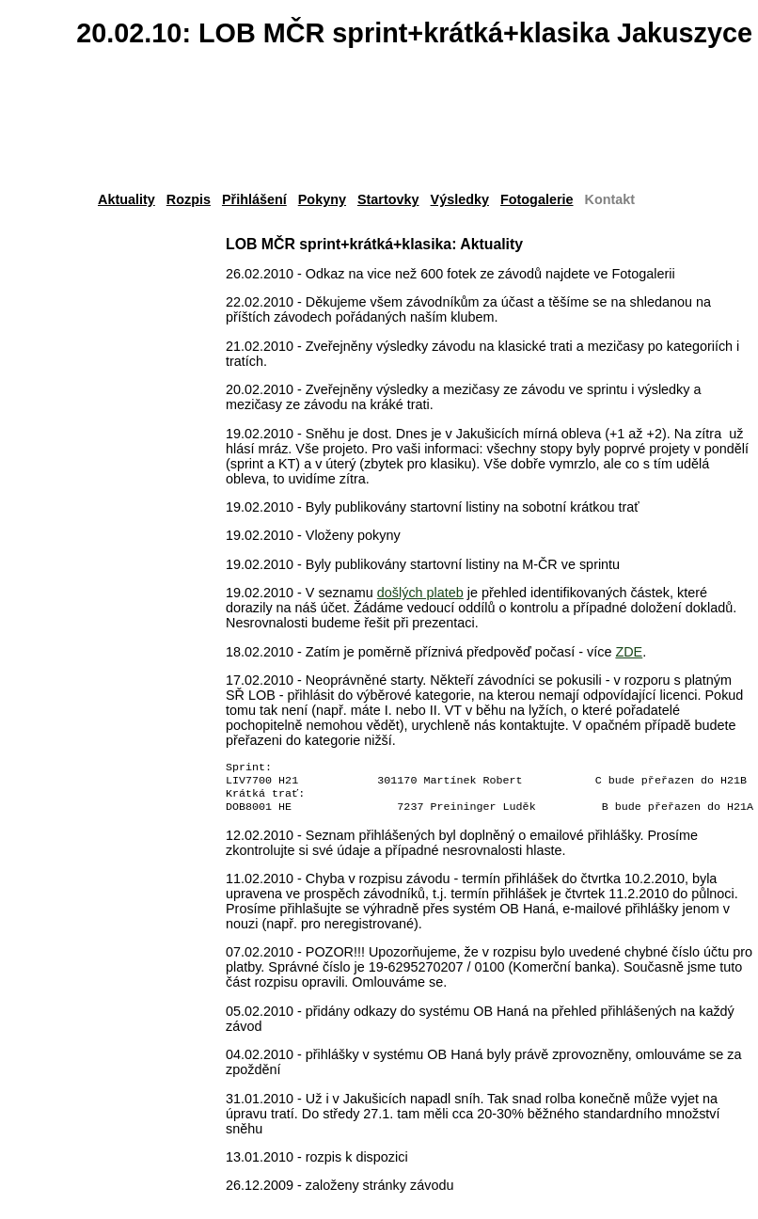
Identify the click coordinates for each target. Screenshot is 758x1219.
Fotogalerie (537, 199)
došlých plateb (420, 592)
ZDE (628, 651)
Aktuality (126, 199)
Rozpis (188, 199)
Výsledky (460, 199)
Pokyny (322, 199)
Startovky (388, 199)
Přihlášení (254, 199)
